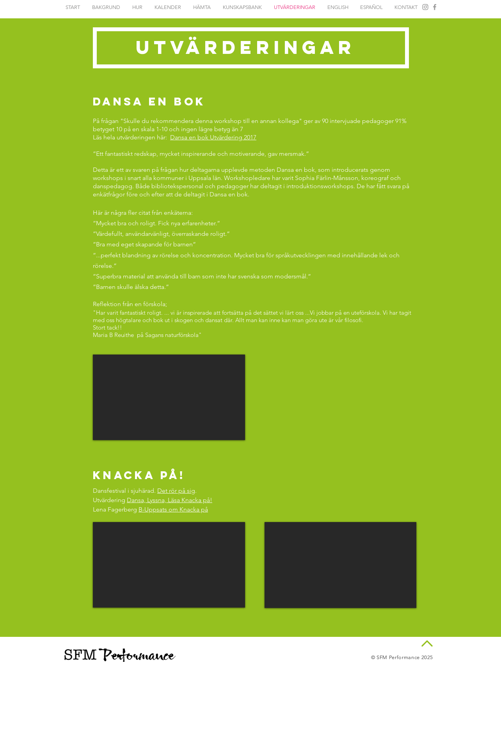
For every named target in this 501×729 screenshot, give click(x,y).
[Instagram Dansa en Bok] (425, 7)
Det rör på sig (176, 490)
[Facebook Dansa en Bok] (435, 7)
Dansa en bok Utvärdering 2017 (213, 137)
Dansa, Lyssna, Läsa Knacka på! (169, 500)
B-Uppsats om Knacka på (173, 509)
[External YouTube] (169, 397)
